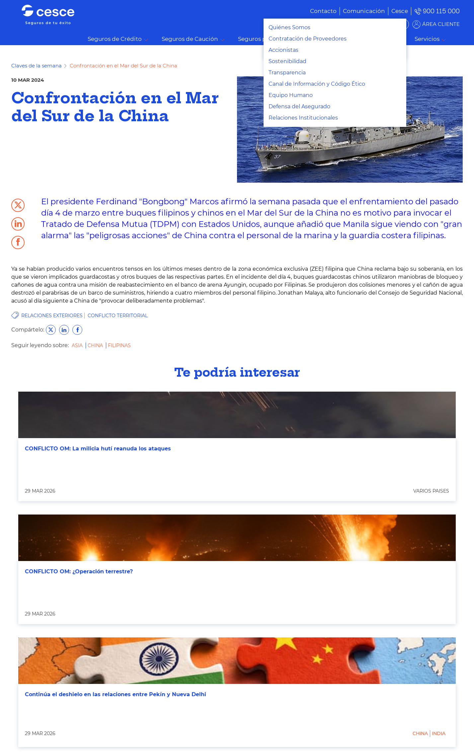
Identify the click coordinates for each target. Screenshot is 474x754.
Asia (78, 345)
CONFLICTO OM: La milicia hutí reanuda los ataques (98, 448)
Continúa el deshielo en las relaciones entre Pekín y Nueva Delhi (115, 694)
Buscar (459, 39)
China (96, 345)
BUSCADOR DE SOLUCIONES (367, 24)
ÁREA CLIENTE (441, 24)
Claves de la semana (36, 65)
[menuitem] (354, 11)
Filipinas (119, 345)
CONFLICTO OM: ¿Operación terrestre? (79, 571)
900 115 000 (441, 11)
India (438, 733)
